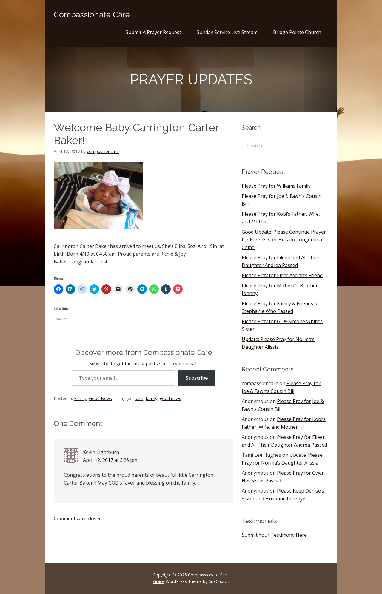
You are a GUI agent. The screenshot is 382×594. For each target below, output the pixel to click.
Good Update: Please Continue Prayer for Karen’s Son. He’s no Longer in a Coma (284, 240)
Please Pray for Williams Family (276, 186)
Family (80, 398)
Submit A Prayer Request (153, 32)
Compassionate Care (92, 14)
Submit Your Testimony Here (274, 535)
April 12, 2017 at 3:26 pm (110, 460)
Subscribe (197, 378)
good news (170, 398)
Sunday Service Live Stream (227, 32)
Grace (158, 581)
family (151, 398)
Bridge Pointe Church (297, 32)
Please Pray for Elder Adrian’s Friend (282, 275)
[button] (98, 195)
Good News (100, 398)
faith (139, 398)
